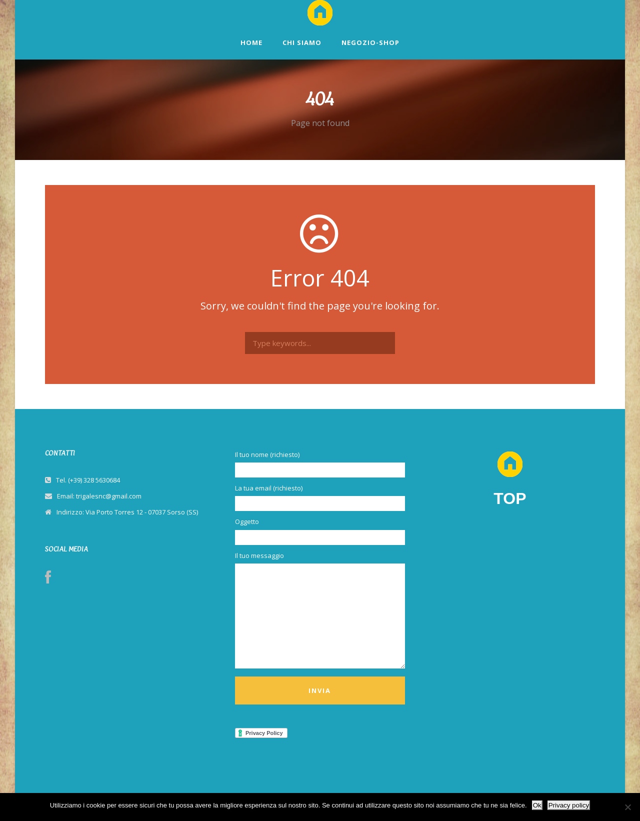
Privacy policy (568, 805)
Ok (537, 805)
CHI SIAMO (302, 42)
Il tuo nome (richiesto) (320, 464)
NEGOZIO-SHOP (371, 42)
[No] (627, 807)
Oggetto (320, 530)
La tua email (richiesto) (320, 497)
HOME (251, 42)
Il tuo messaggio (320, 611)
